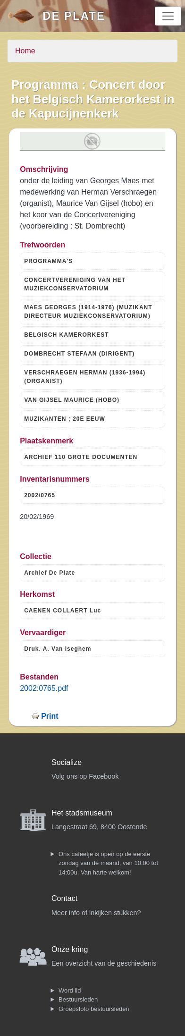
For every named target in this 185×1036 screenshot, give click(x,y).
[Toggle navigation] (168, 16)
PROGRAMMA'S (48, 261)
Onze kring (69, 949)
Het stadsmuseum (81, 813)
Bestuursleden (78, 999)
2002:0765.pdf (44, 688)
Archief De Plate (49, 572)
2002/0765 (39, 495)
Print (49, 716)
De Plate (73, 15)
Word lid (70, 990)
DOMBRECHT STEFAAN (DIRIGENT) (79, 353)
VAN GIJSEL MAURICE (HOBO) (71, 400)
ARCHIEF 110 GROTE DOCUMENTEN (80, 457)
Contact (64, 898)
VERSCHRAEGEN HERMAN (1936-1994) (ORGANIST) (84, 376)
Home (25, 51)
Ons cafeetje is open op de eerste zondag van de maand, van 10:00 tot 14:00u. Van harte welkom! (108, 863)
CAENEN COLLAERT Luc (62, 610)
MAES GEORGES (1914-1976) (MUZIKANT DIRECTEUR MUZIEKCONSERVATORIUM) (88, 311)
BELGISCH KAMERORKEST (66, 334)
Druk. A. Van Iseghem (57, 648)
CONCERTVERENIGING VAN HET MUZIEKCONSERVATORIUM (75, 284)
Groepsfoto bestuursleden (94, 1008)
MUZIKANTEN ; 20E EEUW (64, 419)
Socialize (66, 762)
